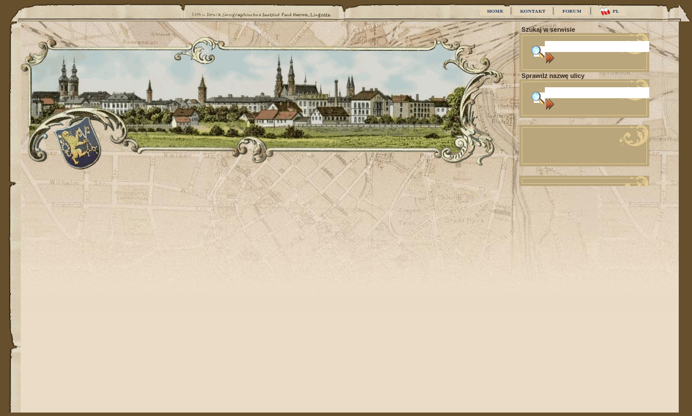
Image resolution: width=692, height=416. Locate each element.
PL (609, 11)
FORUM (571, 11)
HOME (495, 11)
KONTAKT (532, 11)
